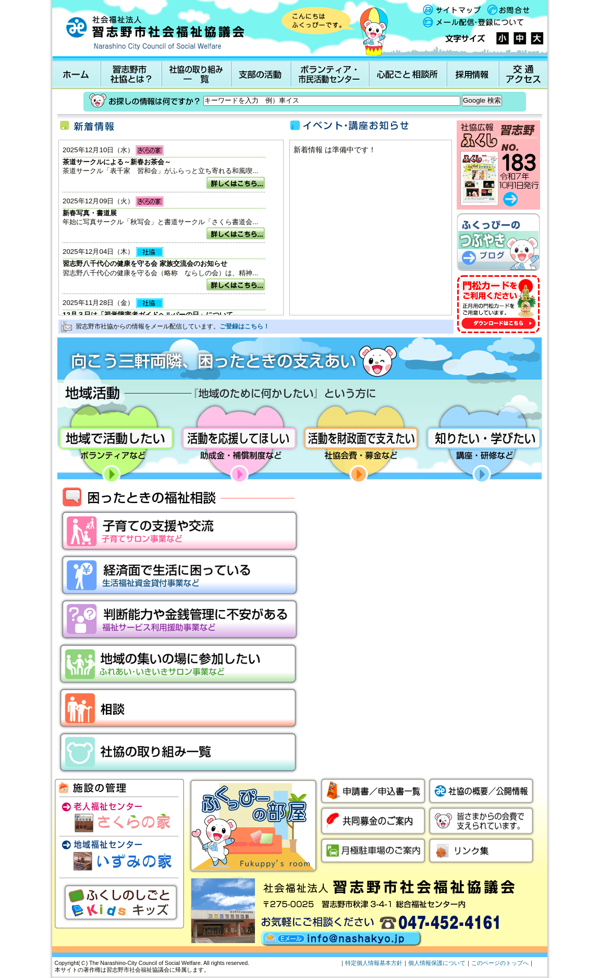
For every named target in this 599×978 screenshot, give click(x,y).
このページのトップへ (500, 963)
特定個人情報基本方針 (373, 963)
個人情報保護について (437, 963)
